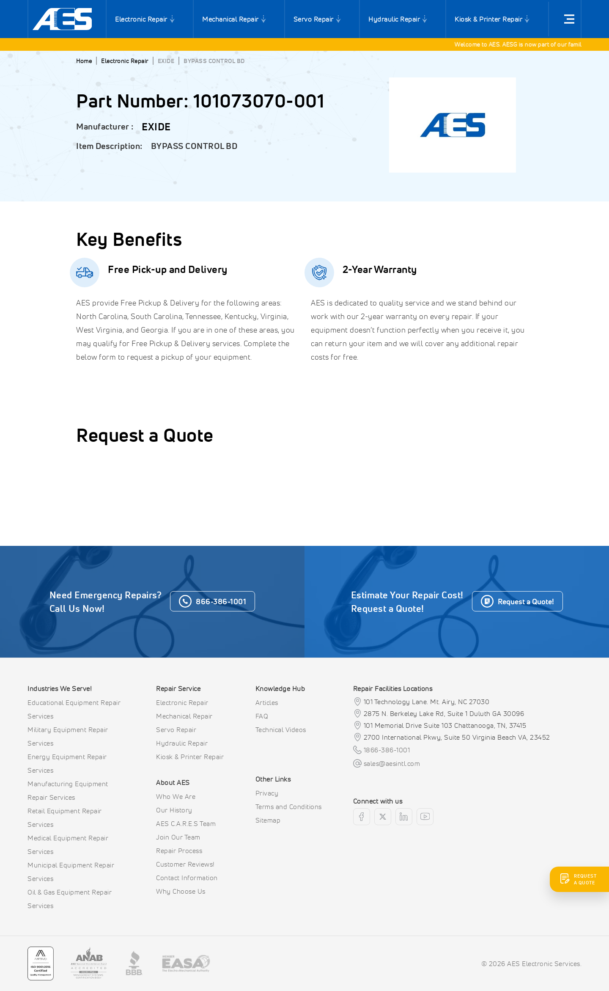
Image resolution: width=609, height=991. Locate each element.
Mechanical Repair (230, 19)
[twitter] (382, 816)
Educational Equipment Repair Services (74, 709)
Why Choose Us (181, 891)
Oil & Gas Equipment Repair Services (69, 898)
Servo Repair (314, 19)
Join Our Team (178, 837)
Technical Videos (280, 729)
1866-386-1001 (387, 749)
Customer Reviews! (185, 864)
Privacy (267, 793)
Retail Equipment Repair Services (64, 817)
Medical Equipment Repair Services (67, 844)
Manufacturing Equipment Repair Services (67, 790)
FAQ (262, 716)
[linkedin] (403, 816)
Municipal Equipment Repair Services (70, 871)
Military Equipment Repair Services (67, 736)
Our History (174, 810)
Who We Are (175, 796)
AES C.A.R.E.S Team (186, 823)
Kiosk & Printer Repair (488, 19)
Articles (266, 702)
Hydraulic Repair (394, 19)
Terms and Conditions (288, 806)
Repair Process (179, 850)
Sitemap (268, 820)
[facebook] (361, 816)
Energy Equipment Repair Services (67, 763)
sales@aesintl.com (392, 763)
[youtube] (425, 816)
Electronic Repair (141, 19)
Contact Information (187, 877)
